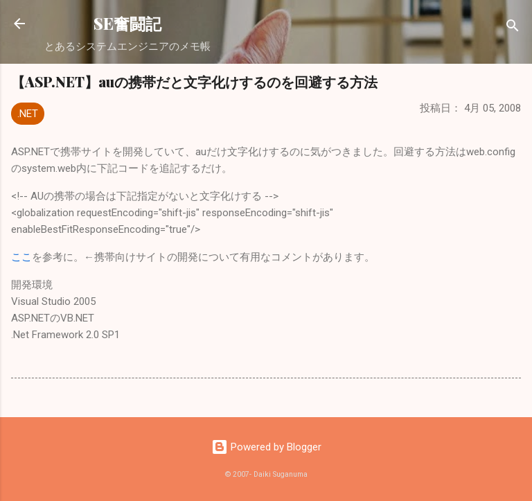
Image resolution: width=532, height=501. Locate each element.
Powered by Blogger (266, 447)
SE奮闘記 (127, 23)
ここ (21, 257)
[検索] (512, 28)
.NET (27, 113)
